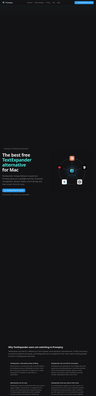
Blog (58, 2)
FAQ (53, 2)
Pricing (48, 2)
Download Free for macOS (84, 2)
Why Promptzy (39, 2)
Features (30, 2)
